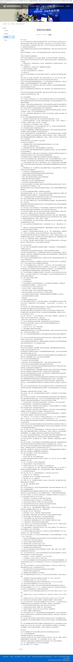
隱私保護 (23, 656)
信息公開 (61, 6)
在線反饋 (11, 656)
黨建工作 (38, 6)
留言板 (5, 40)
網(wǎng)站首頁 (25, 7)
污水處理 (17, 23)
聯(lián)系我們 (5, 656)
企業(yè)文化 (55, 6)
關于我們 (32, 6)
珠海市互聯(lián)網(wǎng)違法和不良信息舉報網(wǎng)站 (42, 656)
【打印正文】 (20, 649)
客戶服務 (50, 6)
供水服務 (6, 30)
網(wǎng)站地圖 (17, 656)
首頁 (9, 23)
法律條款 (28, 656)
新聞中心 (44, 6)
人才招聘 (67, 6)
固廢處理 (6, 33)
